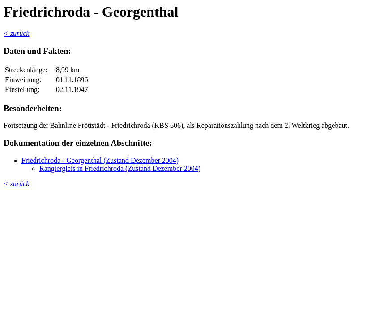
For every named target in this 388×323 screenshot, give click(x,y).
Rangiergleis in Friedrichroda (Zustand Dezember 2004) (119, 168)
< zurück (16, 33)
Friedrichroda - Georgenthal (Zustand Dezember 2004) (100, 160)
